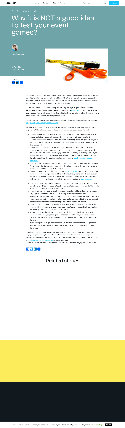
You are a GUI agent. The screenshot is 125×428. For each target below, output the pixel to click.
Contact (71, 3)
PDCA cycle (75, 110)
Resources (52, 3)
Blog (79, 3)
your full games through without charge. (42, 123)
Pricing (62, 3)
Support (88, 3)
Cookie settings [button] (97, 425)
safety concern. (87, 179)
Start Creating (40, 3)
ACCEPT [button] (108, 425)
